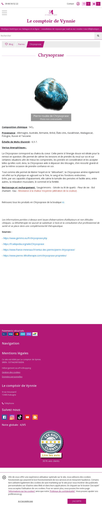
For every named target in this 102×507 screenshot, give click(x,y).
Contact (70, 3)
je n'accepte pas (25, 501)
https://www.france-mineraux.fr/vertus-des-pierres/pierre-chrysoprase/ (39, 249)
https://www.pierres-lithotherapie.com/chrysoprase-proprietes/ (35, 255)
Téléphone (8, 403)
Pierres (21, 44)
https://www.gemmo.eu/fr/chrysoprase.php (25, 238)
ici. (63, 202)
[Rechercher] (98, 35)
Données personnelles (12, 376)
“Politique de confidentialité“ (62, 491)
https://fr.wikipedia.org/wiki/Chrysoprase (23, 244)
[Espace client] (78, 4)
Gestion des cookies (11, 372)
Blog (9, 44)
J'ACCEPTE (76, 501)
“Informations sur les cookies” (21, 491)
